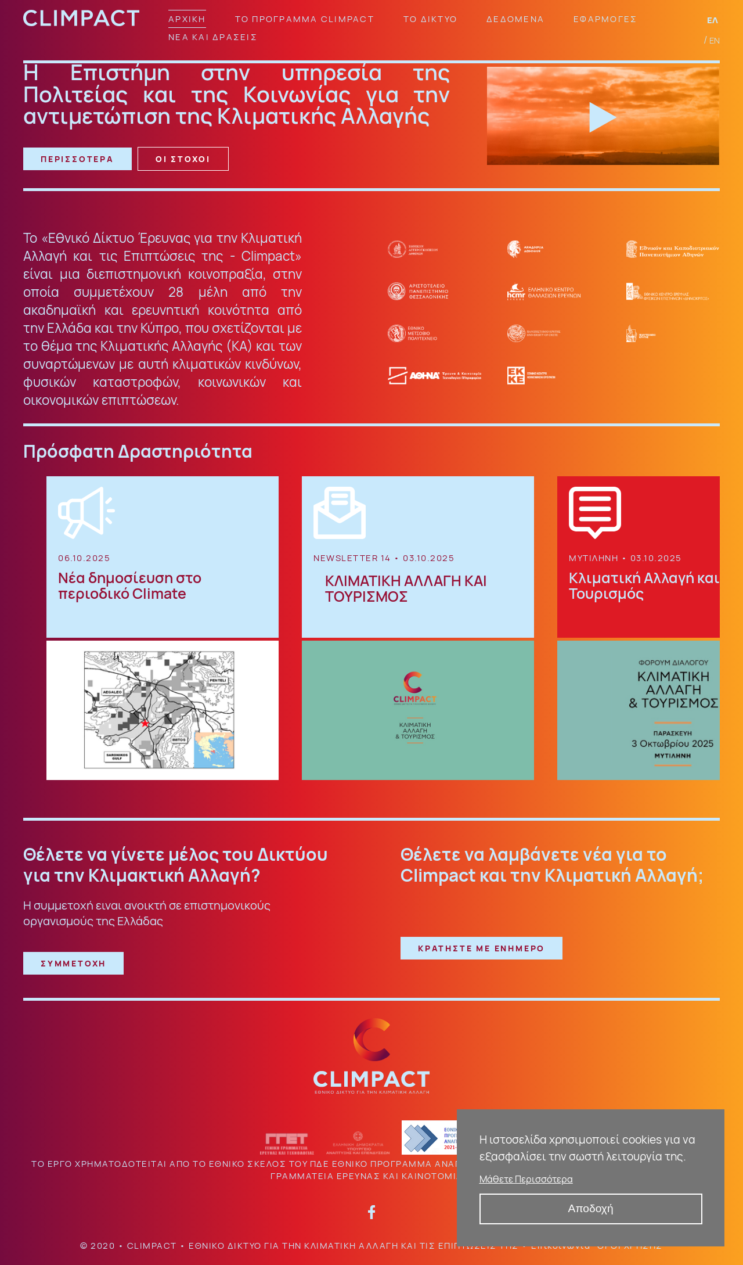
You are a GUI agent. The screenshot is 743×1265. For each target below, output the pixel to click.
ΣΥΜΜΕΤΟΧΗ (73, 963)
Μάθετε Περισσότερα (526, 1179)
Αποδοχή (591, 1208)
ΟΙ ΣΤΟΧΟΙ (183, 158)
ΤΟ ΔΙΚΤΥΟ (430, 19)
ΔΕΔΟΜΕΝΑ (515, 19)
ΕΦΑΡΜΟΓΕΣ (605, 19)
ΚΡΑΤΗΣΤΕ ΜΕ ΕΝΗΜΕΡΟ (481, 948)
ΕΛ (713, 20)
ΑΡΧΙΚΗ (187, 19)
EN (714, 40)
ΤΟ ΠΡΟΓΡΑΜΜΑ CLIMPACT (304, 19)
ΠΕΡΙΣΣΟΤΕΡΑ (77, 158)
